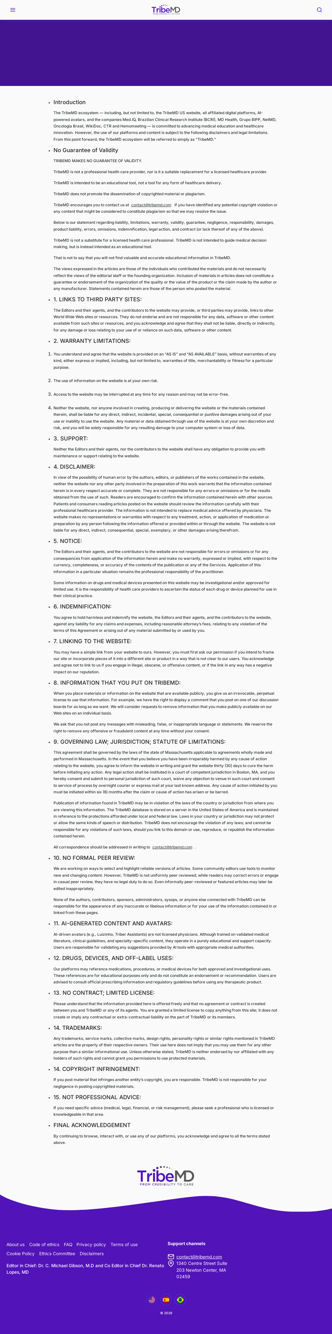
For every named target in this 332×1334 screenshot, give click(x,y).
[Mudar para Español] (166, 1299)
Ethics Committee (57, 1253)
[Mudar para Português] (180, 1299)
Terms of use (124, 1244)
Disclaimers (92, 1253)
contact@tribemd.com (151, 204)
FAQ (68, 1244)
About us (15, 1244)
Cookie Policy (20, 1253)
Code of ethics (44, 1244)
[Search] (319, 10)
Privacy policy (91, 1244)
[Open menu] (12, 10)
